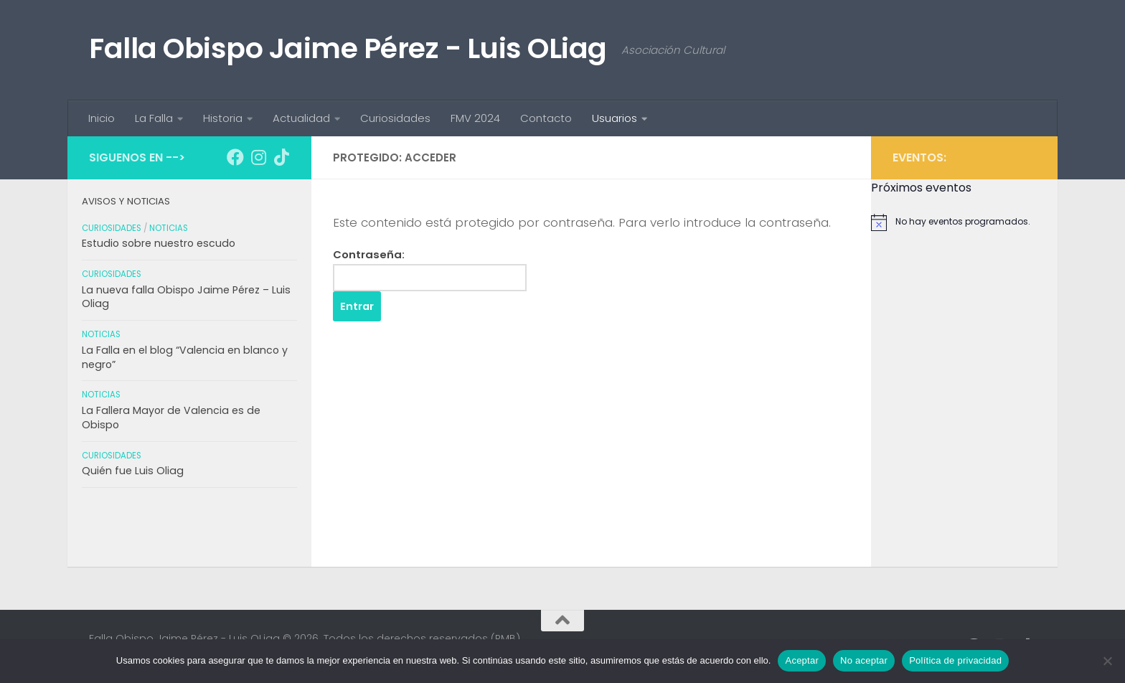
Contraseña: (430, 269)
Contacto (546, 118)
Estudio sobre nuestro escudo (158, 243)
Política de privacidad (955, 660)
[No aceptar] (1107, 661)
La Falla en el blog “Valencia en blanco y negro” (185, 357)
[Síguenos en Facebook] (235, 157)
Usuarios (614, 118)
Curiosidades (395, 118)
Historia (223, 118)
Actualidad (301, 118)
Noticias (168, 228)
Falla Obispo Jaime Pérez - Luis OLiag (348, 48)
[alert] (964, 222)
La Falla (154, 118)
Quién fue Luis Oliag (133, 470)
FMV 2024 (475, 118)
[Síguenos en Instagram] (258, 157)
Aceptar (802, 660)
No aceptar (864, 660)
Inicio (101, 118)
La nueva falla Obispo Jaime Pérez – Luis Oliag (186, 297)
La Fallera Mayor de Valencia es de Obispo (171, 417)
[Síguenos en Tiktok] (281, 157)
